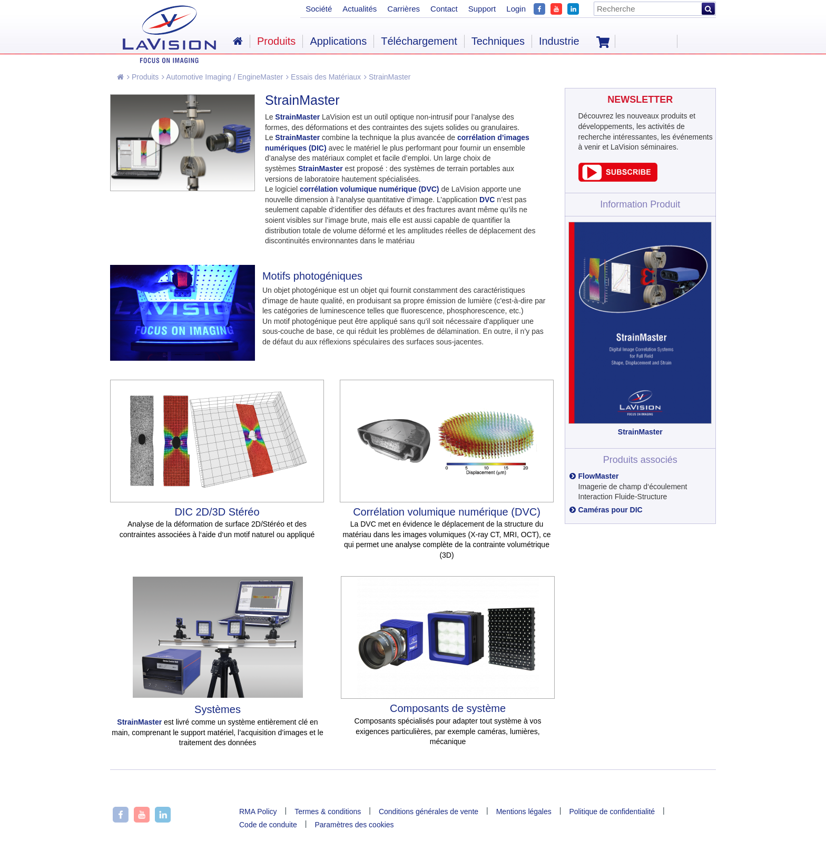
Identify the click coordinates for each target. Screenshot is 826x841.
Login (516, 8)
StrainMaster (387, 77)
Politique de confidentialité (612, 811)
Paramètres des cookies (354, 824)
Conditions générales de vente (428, 811)
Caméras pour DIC (610, 510)
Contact (444, 8)
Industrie (559, 41)
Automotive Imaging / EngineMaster (222, 77)
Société (319, 8)
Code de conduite (268, 824)
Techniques (498, 41)
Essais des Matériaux (323, 77)
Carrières (403, 8)
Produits (143, 77)
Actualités (359, 8)
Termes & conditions (327, 811)
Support (482, 8)
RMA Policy (258, 811)
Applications (338, 41)
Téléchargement (419, 41)
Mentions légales (524, 811)
